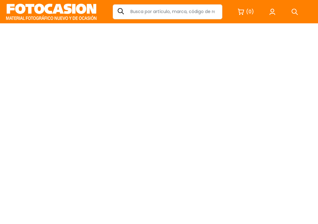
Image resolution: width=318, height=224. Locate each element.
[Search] (167, 11)
